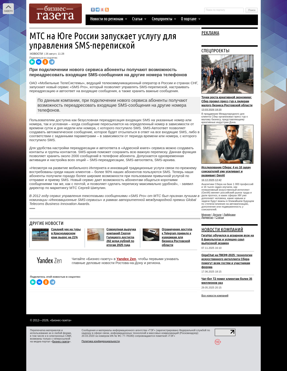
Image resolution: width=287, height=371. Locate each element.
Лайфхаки (229, 214)
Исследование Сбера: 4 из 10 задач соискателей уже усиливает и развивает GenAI (226, 171)
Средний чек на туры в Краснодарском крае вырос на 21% (66, 233)
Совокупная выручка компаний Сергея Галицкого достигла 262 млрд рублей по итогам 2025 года (121, 237)
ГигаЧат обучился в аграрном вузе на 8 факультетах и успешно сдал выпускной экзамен (227, 239)
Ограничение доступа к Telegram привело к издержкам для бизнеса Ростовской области (177, 237)
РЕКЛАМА (210, 32)
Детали (217, 214)
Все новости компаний (214, 295)
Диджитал (207, 217)
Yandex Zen (126, 259)
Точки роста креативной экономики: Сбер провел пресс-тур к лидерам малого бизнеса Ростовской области (227, 101)
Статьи (219, 217)
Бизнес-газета (61, 341)
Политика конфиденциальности (101, 341)
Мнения (206, 214)
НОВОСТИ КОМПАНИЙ (222, 229)
